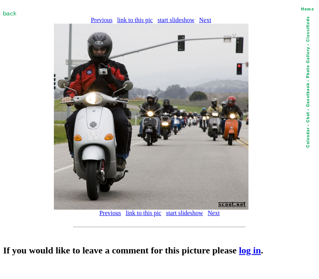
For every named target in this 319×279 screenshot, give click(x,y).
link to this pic (135, 20)
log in (250, 250)
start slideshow (176, 20)
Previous (101, 20)
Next (205, 20)
